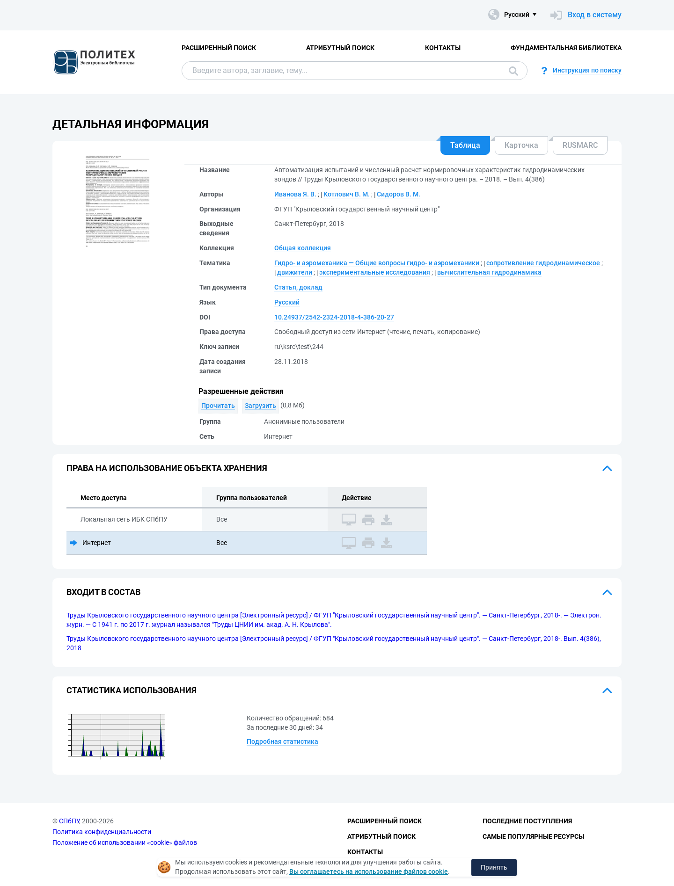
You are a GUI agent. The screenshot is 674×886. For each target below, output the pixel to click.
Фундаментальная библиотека (566, 47)
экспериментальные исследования (374, 272)
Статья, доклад (298, 287)
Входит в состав (103, 592)
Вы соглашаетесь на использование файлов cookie (368, 871)
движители (294, 272)
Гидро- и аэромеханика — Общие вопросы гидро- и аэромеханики (376, 263)
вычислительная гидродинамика (489, 272)
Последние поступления (527, 821)
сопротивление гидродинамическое (543, 263)
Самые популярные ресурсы (533, 836)
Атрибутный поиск (340, 47)
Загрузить (260, 405)
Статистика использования (131, 690)
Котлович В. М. (346, 194)
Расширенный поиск (219, 47)
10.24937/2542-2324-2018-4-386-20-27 (334, 317)
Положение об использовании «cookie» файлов (124, 842)
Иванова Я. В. (295, 194)
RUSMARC (580, 145)
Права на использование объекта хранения (166, 468)
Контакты (443, 47)
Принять (494, 867)
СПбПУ (69, 821)
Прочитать (218, 405)
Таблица (465, 145)
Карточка (521, 145)
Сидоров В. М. (398, 194)
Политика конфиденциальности (101, 831)
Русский (287, 302)
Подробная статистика (282, 741)
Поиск (513, 71)
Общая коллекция (302, 248)
